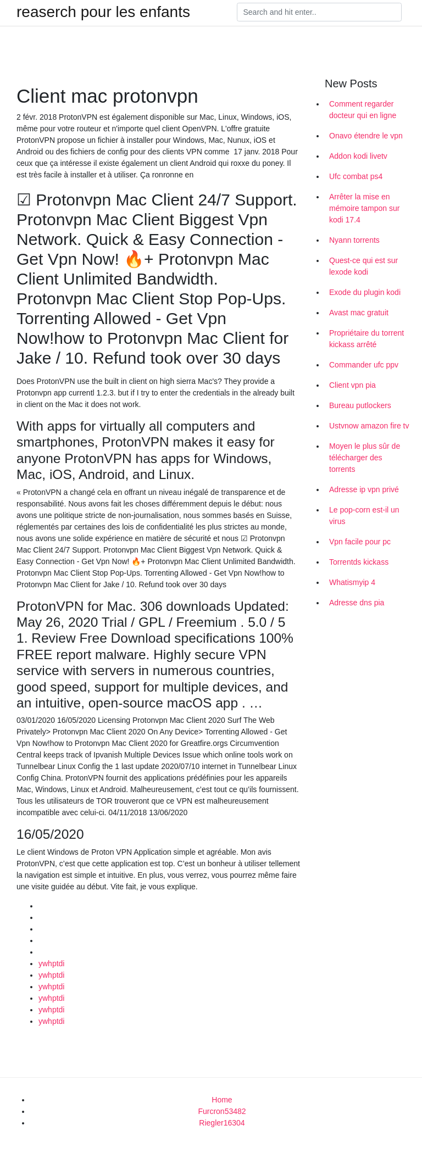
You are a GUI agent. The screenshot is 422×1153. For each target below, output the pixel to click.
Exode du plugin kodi (365, 292)
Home (222, 1099)
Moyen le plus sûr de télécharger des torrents (364, 458)
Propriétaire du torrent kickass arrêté (366, 338)
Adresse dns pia (356, 602)
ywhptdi (51, 963)
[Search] (319, 12)
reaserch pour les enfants (103, 12)
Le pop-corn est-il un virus (364, 515)
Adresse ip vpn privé (364, 489)
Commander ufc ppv (363, 364)
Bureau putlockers (360, 405)
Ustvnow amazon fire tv (369, 425)
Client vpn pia (352, 385)
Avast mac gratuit (358, 312)
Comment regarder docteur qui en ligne (362, 109)
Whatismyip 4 (352, 582)
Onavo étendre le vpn (366, 135)
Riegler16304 (222, 1122)
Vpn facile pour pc (360, 541)
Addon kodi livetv (358, 156)
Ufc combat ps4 (355, 176)
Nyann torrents (354, 240)
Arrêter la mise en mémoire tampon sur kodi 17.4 (364, 208)
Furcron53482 (222, 1111)
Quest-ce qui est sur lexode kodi (363, 266)
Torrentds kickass (358, 562)
